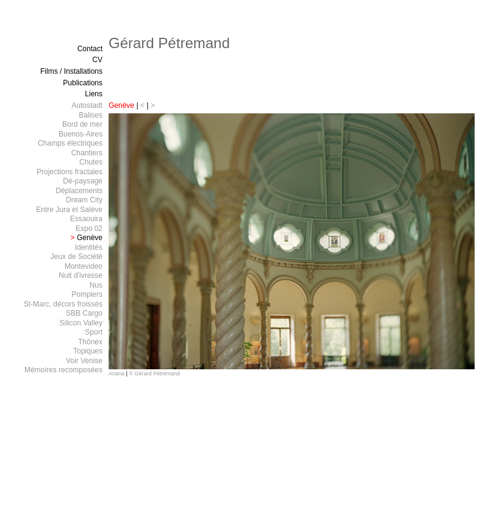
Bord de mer (82, 124)
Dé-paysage (82, 181)
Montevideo (83, 266)
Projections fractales (69, 172)
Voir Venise (84, 360)
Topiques (87, 351)
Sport (93, 332)
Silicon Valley (81, 323)
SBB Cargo (84, 313)
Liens (93, 94)
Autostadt (86, 105)
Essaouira (86, 218)
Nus (96, 285)
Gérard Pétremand (169, 43)
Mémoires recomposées (63, 370)
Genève (121, 105)
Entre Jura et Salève (69, 209)
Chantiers (86, 153)
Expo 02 (89, 228)
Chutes (90, 162)
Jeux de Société (76, 256)
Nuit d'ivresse (80, 275)
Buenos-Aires (80, 134)
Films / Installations (71, 71)
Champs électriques (70, 143)
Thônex (90, 342)
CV (97, 59)
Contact (89, 48)
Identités (88, 247)
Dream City (84, 200)
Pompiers (86, 294)
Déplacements (79, 190)
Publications (82, 83)
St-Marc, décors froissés (63, 304)
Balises (90, 115)
